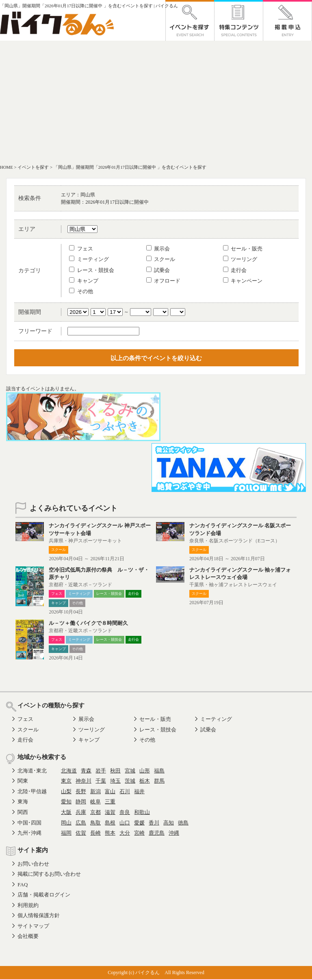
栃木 (144, 781)
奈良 (124, 812)
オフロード (163, 281)
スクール (160, 259)
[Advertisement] (156, 102)
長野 (81, 791)
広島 (81, 823)
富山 (110, 791)
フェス (81, 249)
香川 (154, 823)
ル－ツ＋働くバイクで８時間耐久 (91, 623)
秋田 (115, 771)
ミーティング (88, 259)
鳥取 (95, 823)
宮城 (130, 771)
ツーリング (240, 259)
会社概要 (28, 936)
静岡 (81, 801)
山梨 (66, 791)
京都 (95, 812)
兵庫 (81, 812)
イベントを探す (33, 167)
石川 (124, 791)
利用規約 (28, 905)
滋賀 (110, 812)
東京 (66, 781)
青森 (86, 771)
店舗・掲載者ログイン (43, 895)
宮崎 (139, 833)
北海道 (69, 771)
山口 (124, 823)
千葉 (100, 781)
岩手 (100, 771)
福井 (139, 791)
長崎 (95, 833)
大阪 (66, 812)
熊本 (110, 833)
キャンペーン (242, 281)
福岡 (66, 833)
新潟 (95, 791)
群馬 (159, 781)
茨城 (130, 781)
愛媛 (139, 823)
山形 (144, 771)
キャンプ (83, 281)
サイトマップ (33, 926)
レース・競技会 (91, 270)
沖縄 (174, 833)
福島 (159, 771)
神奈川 (83, 781)
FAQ (22, 884)
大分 (124, 833)
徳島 (183, 823)
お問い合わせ (33, 864)
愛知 (66, 801)
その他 (81, 291)
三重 (110, 801)
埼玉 (115, 781)
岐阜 (95, 801)
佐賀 (81, 833)
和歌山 (142, 812)
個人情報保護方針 (38, 915)
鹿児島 (157, 833)
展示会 (158, 249)
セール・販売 (242, 249)
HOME (6, 167)
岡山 (66, 823)
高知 (168, 823)
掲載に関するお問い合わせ (49, 874)
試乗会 (158, 270)
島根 (110, 823)
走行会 (235, 270)
